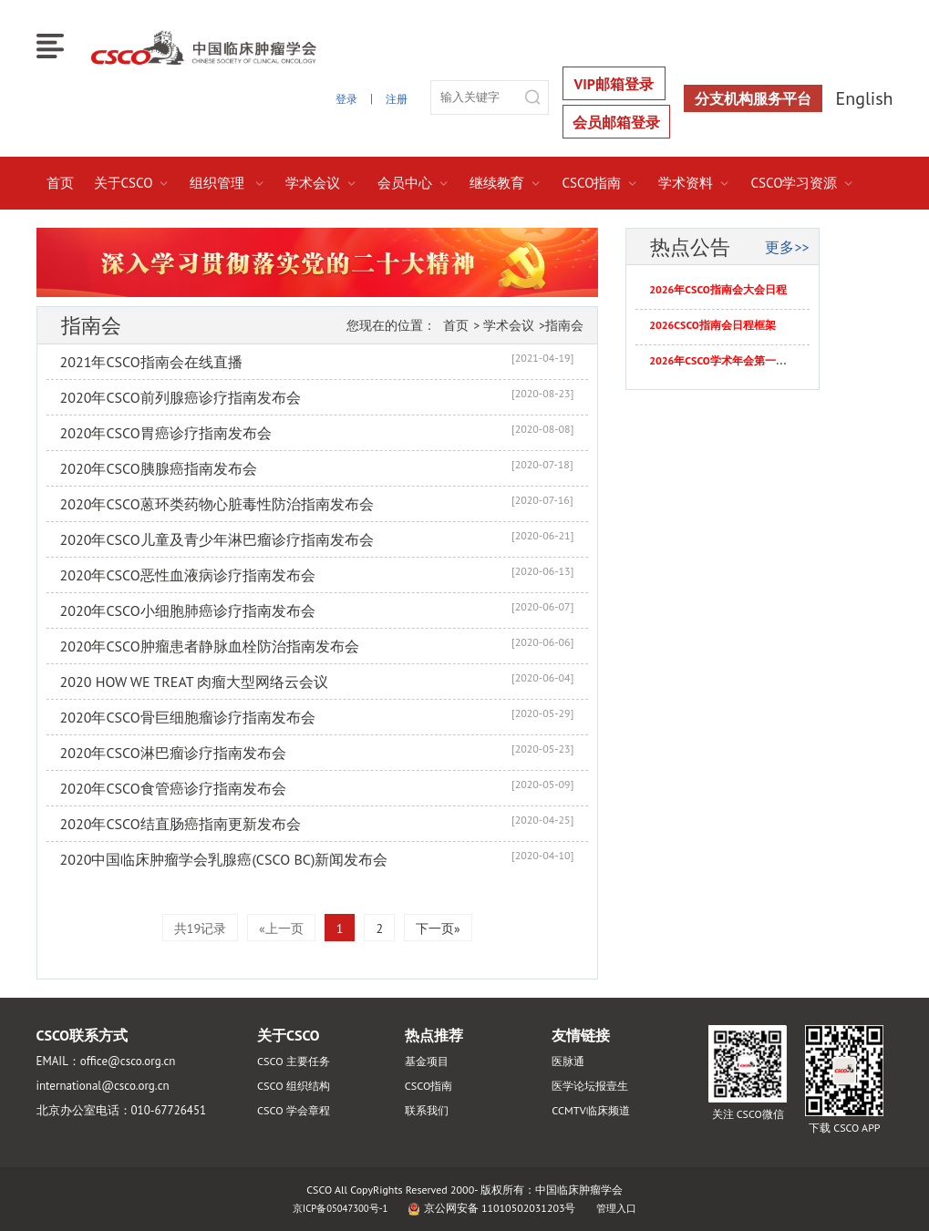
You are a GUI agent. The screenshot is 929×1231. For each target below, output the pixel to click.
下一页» (438, 928)
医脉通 (569, 1061)
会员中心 (413, 182)
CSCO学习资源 (802, 182)
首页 (60, 182)
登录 (344, 98)
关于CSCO (132, 182)
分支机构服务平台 (753, 98)
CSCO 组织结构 (296, 1085)
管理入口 (622, 1208)
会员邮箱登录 (616, 122)
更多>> (787, 247)
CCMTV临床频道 (593, 1110)
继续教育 (506, 182)
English (864, 98)
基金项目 (428, 1061)
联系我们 (428, 1110)
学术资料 (694, 182)
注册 (396, 98)
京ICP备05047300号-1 (338, 1208)
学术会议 (321, 182)
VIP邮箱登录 (614, 84)
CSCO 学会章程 (296, 1110)
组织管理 (227, 182)
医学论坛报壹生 (593, 1085)
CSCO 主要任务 (296, 1061)
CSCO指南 (600, 182)
